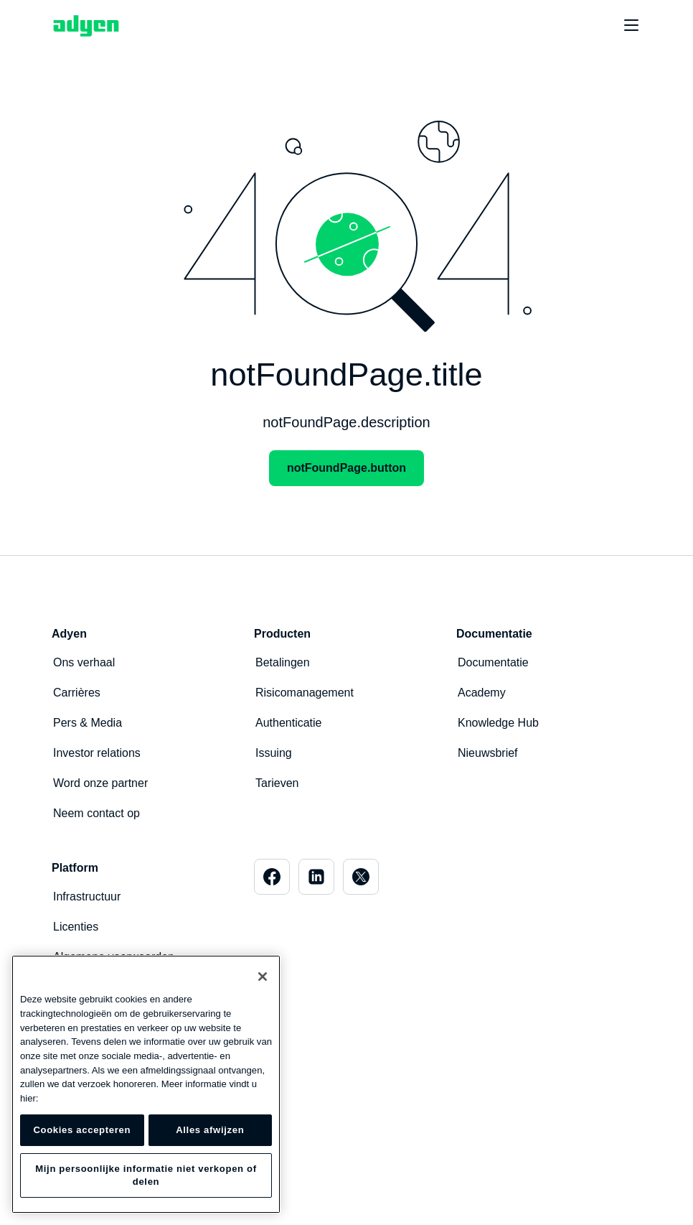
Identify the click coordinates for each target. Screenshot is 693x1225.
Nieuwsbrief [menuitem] (488, 753)
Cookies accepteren (82, 1129)
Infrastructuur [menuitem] (87, 896)
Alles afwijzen (210, 1129)
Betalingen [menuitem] (282, 662)
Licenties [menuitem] (75, 927)
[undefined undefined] (623, 26)
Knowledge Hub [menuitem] (498, 723)
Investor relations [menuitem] (97, 753)
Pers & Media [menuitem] (87, 723)
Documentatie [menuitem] (493, 662)
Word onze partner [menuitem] (100, 783)
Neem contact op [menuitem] (96, 813)
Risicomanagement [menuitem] (304, 692)
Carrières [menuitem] (76, 692)
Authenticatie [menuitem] (288, 723)
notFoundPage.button (346, 468)
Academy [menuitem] (482, 692)
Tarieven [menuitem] (276, 783)
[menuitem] (272, 877)
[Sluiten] (262, 976)
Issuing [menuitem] (273, 753)
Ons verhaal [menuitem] (84, 662)
